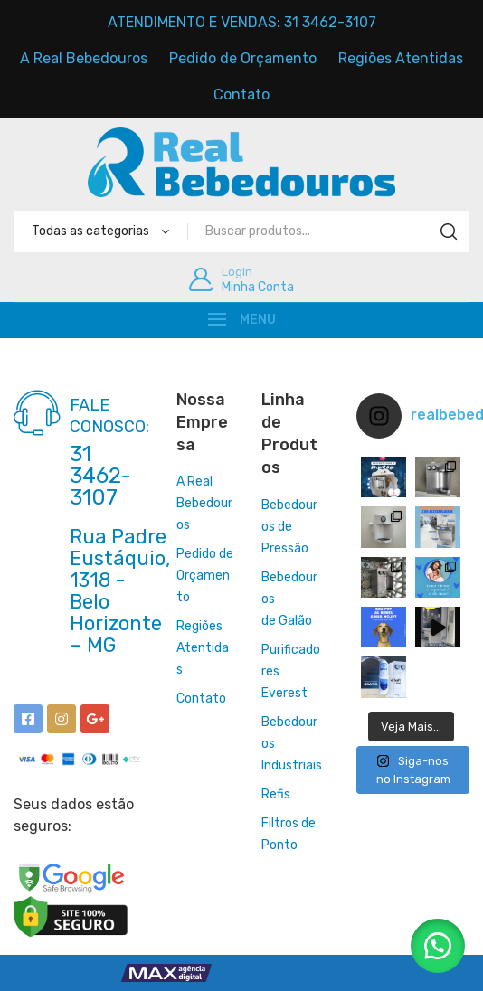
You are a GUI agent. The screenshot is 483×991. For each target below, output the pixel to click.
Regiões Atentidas (202, 647)
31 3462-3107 (100, 475)
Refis (275, 794)
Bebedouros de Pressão (289, 526)
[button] (438, 946)
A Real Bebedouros (204, 503)
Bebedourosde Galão (289, 599)
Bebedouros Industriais (291, 743)
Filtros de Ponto (288, 834)
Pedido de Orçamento (204, 575)
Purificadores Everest (290, 671)
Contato (201, 698)
